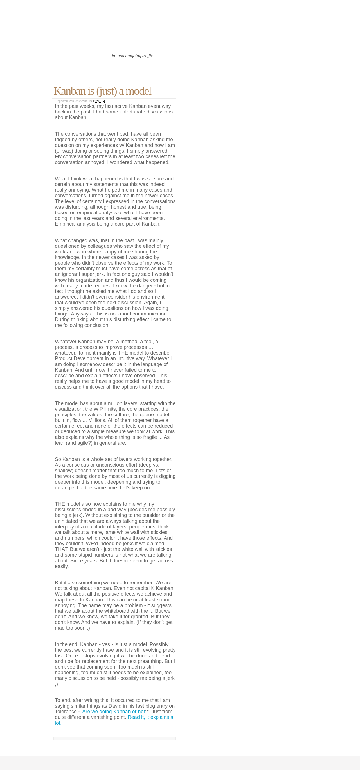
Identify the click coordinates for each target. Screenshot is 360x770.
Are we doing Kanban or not (113, 711)
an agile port (92, 40)
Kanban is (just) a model (102, 91)
